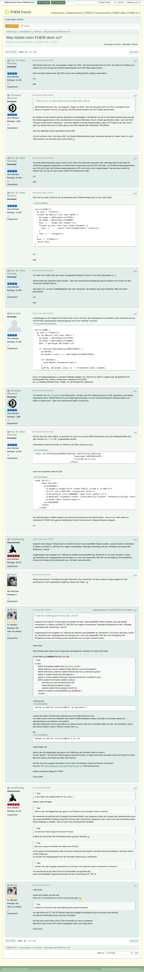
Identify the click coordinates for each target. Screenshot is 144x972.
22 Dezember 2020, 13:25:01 (43, 95)
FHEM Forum (20, 12)
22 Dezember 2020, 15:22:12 (43, 270)
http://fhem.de (70, 666)
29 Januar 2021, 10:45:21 (42, 574)
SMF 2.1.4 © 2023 (9, 969)
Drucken (134, 52)
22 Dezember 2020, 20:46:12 (43, 390)
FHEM (88, 12)
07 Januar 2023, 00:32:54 (42, 610)
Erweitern (52, 324)
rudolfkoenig (17, 539)
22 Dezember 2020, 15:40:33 (43, 313)
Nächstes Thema (130, 44)
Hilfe (103, 969)
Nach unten (11, 52)
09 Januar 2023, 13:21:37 (42, 885)
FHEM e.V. (134, 12)
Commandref (102, 12)
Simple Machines (22, 969)
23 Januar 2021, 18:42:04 (44, 539)
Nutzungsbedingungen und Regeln (118, 969)
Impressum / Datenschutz (66, 12)
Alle (35, 52)
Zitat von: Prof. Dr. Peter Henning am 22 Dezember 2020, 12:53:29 (63, 101)
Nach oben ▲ (136, 969)
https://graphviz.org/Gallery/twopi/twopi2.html (64, 766)
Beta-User (15, 313)
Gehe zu (100, 953)
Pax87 (13, 574)
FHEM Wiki (118, 12)
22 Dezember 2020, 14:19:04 (43, 158)
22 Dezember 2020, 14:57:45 (43, 193)
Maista (13, 609)
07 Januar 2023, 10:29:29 (42, 788)
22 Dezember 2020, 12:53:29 (43, 60)
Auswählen (42, 203)
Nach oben (10, 941)
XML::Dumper (53, 395)
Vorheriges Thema (112, 44)
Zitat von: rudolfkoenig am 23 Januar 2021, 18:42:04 (57, 616)
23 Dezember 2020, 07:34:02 (43, 432)
